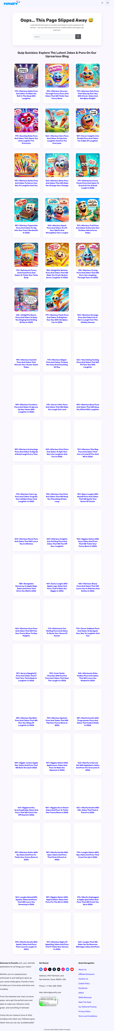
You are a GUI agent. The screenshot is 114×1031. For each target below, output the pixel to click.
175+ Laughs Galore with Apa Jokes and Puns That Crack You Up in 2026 (87, 854)
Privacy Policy (85, 1011)
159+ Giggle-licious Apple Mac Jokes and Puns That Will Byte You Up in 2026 (26, 765)
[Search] (78, 36)
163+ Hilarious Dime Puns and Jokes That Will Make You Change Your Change (57, 183)
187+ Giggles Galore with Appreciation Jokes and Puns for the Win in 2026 (57, 899)
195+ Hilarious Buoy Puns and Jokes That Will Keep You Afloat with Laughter (87, 407)
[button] (102, 3)
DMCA (81, 993)
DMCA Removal (85, 997)
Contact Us (83, 979)
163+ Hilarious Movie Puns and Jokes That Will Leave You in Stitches (26, 541)
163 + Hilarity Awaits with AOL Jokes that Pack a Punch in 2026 (87, 810)
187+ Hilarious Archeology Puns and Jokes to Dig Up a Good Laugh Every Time (26, 451)
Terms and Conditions (88, 1016)
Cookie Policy (84, 983)
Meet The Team (85, 1002)
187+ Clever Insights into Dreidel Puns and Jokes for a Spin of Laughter (87, 138)
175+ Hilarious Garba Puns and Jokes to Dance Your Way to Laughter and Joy (26, 183)
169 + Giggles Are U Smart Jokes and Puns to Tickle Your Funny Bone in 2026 (57, 810)
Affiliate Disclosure (86, 974)
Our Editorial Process (88, 1007)
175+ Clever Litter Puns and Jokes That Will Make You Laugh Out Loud (57, 407)
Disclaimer (83, 988)
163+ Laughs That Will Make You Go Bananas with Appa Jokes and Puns (88, 944)
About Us (82, 969)
